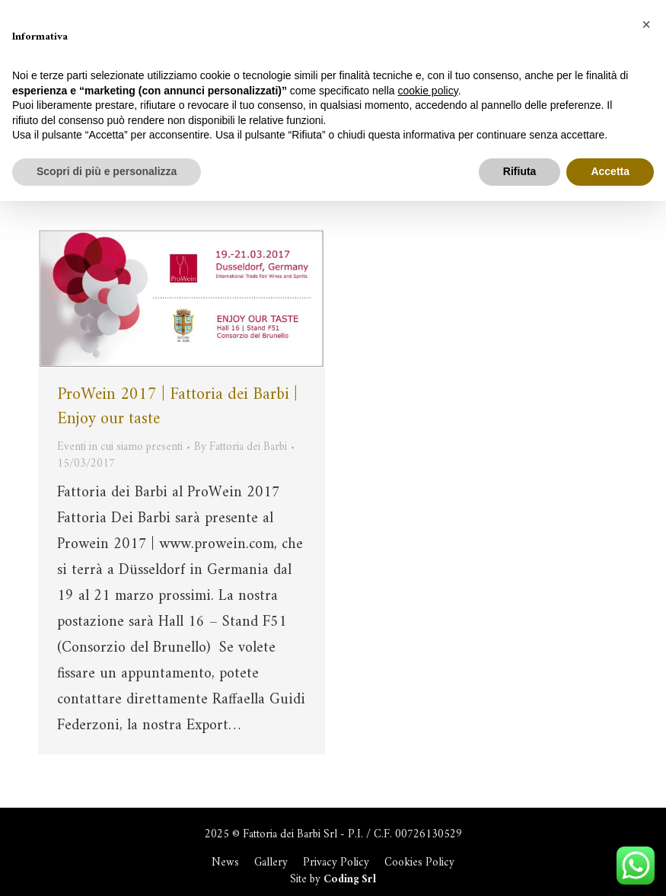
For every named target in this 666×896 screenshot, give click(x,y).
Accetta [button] (610, 171)
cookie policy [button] (428, 90)
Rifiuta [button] (520, 171)
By (240, 447)
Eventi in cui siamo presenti (120, 447)
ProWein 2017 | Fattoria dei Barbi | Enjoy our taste (177, 407)
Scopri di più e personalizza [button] (107, 171)
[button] (646, 24)
